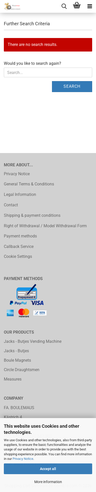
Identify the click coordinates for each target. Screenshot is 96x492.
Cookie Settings (18, 256)
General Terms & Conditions (29, 184)
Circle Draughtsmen (21, 369)
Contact (11, 205)
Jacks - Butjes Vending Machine (32, 341)
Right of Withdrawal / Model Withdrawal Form (45, 225)
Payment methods (20, 236)
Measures (13, 379)
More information (48, 482)
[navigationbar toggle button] (89, 6)
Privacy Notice (23, 459)
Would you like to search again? (32, 63)
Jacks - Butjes (16, 350)
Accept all (48, 469)
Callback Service (19, 246)
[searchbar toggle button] (64, 6)
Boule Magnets (17, 360)
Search (71, 86)
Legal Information (20, 194)
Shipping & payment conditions (32, 215)
